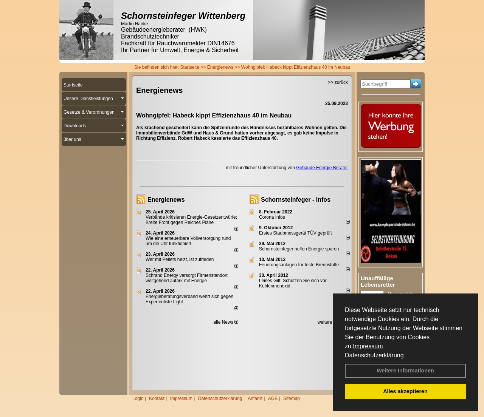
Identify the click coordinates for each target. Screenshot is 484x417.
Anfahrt (255, 398)
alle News (226, 322)
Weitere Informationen (405, 371)
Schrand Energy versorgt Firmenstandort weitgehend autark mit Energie (187, 278)
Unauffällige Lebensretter (378, 281)
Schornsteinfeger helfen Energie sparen (299, 249)
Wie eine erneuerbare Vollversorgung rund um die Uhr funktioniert (188, 241)
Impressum (368, 346)
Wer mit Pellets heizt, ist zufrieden (180, 259)
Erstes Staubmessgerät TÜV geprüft (295, 233)
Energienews (166, 199)
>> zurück (338, 82)
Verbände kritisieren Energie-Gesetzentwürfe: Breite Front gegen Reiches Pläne (191, 220)
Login (137, 398)
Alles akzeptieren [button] (405, 391)
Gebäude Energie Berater (322, 167)
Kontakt (156, 398)
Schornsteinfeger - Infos (295, 199)
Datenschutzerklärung (374, 355)
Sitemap (291, 398)
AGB (273, 398)
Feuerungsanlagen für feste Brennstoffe (299, 264)
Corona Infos (272, 217)
